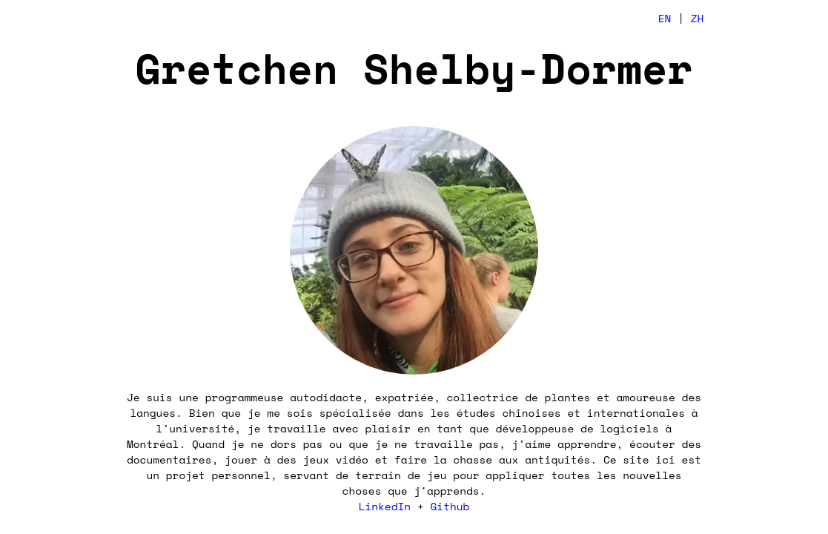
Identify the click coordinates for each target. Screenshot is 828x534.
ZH (697, 18)
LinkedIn (385, 506)
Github (450, 506)
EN (665, 18)
